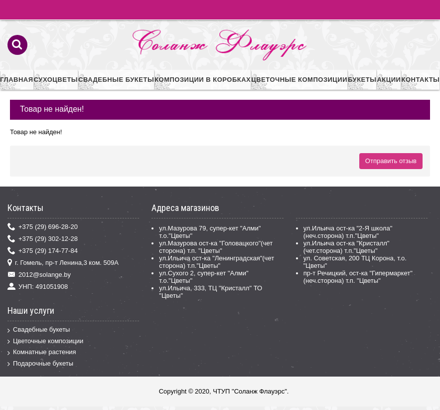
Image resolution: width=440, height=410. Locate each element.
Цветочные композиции (45, 341)
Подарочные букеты (40, 364)
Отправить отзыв (391, 161)
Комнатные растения (41, 352)
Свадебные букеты (38, 330)
